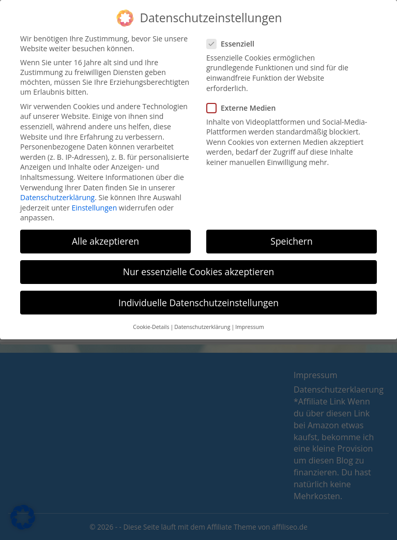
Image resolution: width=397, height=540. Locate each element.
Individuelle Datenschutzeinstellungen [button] (198, 297)
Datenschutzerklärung (57, 192)
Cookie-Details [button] (151, 321)
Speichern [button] (291, 235)
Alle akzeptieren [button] (105, 235)
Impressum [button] (249, 321)
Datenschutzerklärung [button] (202, 321)
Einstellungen (94, 202)
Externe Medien (244, 102)
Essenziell (233, 38)
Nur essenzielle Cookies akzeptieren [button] (198, 266)
